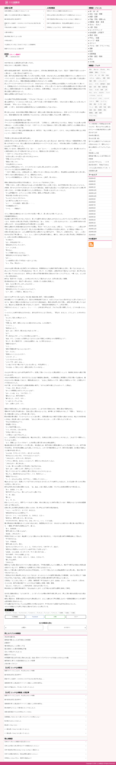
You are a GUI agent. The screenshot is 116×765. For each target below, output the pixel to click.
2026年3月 (92, 181)
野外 (95, 81)
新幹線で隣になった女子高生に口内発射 (18, 640)
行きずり (101, 92)
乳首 (105, 107)
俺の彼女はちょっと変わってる (15, 646)
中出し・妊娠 (94, 38)
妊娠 (90, 110)
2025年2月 (92, 220)
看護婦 (91, 72)
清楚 (104, 78)
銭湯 (108, 84)
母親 (99, 86)
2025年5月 (92, 211)
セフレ (95, 92)
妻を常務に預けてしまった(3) (13, 36)
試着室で (7, 643)
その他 (91, 62)
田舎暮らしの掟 (94, 153)
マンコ (55, 612)
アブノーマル (93, 115)
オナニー (92, 43)
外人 (91, 59)
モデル (91, 75)
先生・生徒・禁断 (95, 14)
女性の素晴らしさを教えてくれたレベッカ (17, 11)
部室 (108, 78)
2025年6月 (92, 208)
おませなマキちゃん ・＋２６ (99, 162)
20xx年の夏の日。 (10, 637)
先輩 (101, 89)
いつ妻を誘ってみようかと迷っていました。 (17, 729)
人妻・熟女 (93, 27)
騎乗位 (91, 112)
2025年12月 (92, 190)
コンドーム (103, 101)
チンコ (40, 612)
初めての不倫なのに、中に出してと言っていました (19, 687)
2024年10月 (92, 232)
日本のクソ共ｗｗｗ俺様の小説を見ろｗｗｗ (60, 11)
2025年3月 (92, 217)
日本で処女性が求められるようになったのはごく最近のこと (64, 19)
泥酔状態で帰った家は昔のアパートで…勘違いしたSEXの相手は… (24, 683)
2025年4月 (92, 214)
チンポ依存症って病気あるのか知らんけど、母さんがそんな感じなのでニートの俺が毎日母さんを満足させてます (99, 128)
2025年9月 (92, 199)
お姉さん (98, 78)
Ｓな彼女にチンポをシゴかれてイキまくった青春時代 (20, 44)
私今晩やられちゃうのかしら (13, 721)
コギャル (91, 78)
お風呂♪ (24, 627)
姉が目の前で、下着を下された (99, 165)
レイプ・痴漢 (94, 40)
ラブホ (97, 84)
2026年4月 (92, 178)
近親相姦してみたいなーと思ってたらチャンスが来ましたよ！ (23, 717)
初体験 (100, 110)
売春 (90, 104)
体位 (105, 110)
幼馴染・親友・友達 (96, 22)
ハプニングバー (102, 81)
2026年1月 (92, 187)
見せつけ (96, 69)
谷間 (100, 107)
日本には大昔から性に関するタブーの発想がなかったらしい (64, 15)
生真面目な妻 (93, 171)
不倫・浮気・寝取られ (97, 19)
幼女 (103, 75)
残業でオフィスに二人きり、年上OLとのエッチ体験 (20, 670)
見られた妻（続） (94, 138)
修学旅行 (102, 84)
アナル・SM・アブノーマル (99, 46)
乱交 (91, 51)
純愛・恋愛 (10, 610)
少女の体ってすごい (11, 663)
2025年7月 (92, 205)
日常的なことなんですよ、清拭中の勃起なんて (60, 27)
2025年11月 (92, 193)
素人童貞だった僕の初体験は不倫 (15, 649)
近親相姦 (92, 54)
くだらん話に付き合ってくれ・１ (99, 168)
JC (95, 75)
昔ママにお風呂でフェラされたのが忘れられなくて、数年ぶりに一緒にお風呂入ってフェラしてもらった (99, 146)
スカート (32, 612)
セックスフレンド (95, 30)
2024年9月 (92, 235)
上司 (106, 89)
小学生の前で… (9, 40)
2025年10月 (92, 196)
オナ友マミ (67, 627)
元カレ (91, 89)
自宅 (95, 86)
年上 (90, 92)
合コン (91, 84)
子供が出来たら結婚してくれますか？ (15, 27)
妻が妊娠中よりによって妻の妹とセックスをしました (20, 707)
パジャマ (106, 98)
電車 (90, 81)
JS (99, 75)
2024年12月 (92, 226)
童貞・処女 (93, 35)
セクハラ (99, 95)
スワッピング (93, 98)
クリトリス (23, 612)
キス (15, 612)
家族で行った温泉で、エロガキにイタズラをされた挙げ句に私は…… (24, 679)
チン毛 (100, 104)
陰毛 (109, 107)
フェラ (108, 92)
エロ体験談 (100, 763)
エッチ (9, 612)
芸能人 (97, 72)
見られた (102, 69)
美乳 (96, 107)
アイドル (102, 72)
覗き (90, 69)
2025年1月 (92, 223)
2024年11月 (92, 229)
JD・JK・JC (94, 11)
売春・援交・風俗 (95, 56)
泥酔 (91, 48)
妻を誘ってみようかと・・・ (13, 725)
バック (47, 612)
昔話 (95, 104)
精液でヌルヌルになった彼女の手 (14, 48)
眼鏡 (97, 101)
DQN (107, 75)
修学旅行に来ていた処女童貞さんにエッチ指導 (20, 660)
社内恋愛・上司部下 (96, 32)
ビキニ (100, 98)
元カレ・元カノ (95, 24)
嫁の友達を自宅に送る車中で (13, 19)
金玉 (105, 104)
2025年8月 (92, 202)
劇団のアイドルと (10, 655)
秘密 (100, 112)
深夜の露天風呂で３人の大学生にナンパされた (18, 712)
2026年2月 (92, 184)
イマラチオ (92, 95)
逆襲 (96, 112)
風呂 (90, 86)
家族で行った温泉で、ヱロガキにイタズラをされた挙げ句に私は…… (23, 24)
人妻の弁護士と (9, 32)
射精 (61, 612)
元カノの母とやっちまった (13, 652)
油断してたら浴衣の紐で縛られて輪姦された (17, 15)
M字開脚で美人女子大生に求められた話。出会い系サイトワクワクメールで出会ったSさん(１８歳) (37, 658)
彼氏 (73, 612)
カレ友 (97, 89)
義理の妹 (104, 86)
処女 (95, 110)
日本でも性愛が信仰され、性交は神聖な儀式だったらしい (63, 23)
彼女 (67, 612)
